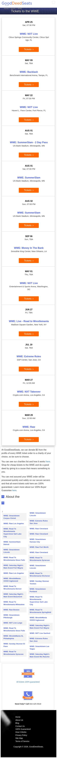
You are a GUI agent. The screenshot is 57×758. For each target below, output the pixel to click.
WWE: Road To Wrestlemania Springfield (40, 611)
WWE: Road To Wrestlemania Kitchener (40, 574)
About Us (19, 720)
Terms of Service (22, 741)
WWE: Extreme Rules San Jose (39, 522)
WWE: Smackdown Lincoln (11, 551)
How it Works (20, 732)
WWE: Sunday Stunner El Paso (14, 645)
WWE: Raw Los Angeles (13, 523)
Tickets (29, 49)
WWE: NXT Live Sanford (40, 633)
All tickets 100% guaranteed (28, 682)
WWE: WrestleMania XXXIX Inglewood (12, 579)
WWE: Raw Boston (11, 610)
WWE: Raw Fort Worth (39, 547)
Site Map (19, 738)
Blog (17, 723)
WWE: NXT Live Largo (12, 623)
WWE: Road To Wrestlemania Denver (12, 587)
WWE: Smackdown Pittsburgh (11, 616)
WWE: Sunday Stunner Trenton (39, 582)
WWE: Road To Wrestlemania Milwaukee (13, 603)
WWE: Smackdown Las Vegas (39, 647)
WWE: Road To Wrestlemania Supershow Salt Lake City (12, 532)
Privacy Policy (21, 735)
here (48, 461)
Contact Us (20, 726)
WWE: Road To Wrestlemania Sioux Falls (14, 558)
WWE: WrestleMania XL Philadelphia (13, 637)
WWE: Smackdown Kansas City (38, 540)
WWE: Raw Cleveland (39, 529)
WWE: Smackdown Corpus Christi (11, 517)
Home (6, 9)
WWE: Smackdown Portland (38, 590)
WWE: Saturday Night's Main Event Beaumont (13, 595)
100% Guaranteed (23, 729)
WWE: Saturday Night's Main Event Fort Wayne (13, 566)
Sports (13, 9)
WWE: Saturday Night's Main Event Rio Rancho (40, 655)
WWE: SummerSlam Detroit (11, 543)
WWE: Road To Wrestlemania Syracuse (13, 653)
